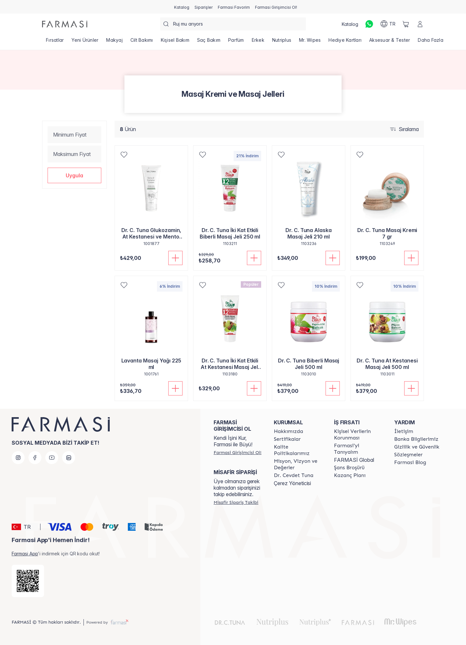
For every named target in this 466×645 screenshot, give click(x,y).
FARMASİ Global (354, 460)
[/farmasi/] (64, 24)
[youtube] (51, 457)
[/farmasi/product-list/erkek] (258, 42)
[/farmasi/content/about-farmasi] (358, 448)
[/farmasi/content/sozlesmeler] (408, 454)
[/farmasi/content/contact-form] (403, 431)
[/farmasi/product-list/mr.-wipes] (310, 42)
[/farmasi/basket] (406, 24)
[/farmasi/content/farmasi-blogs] (410, 462)
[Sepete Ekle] (175, 258)
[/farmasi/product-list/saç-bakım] (208, 42)
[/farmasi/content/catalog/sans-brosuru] (349, 467)
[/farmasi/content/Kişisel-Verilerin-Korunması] (358, 434)
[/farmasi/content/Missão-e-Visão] (298, 464)
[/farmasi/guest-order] (236, 502)
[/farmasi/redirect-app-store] (28, 581)
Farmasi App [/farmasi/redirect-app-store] (25, 553)
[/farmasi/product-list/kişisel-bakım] (175, 42)
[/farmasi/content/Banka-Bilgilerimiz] (416, 439)
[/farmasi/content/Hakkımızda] (288, 431)
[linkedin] (68, 457)
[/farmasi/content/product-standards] (287, 439)
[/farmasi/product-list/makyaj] (114, 42)
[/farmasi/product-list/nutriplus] (281, 42)
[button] (74, 175)
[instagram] (18, 457)
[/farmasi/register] (203, 7)
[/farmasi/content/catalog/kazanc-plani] (350, 475)
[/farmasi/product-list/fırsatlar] (55, 42)
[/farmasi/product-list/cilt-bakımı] (142, 42)
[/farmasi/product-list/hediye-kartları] (345, 42)
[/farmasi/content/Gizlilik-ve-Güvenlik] (416, 447)
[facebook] (34, 457)
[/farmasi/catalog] (182, 7)
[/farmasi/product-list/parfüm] (236, 42)
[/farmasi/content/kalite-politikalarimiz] (298, 450)
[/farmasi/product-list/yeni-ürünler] (85, 42)
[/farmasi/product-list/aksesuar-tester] (389, 42)
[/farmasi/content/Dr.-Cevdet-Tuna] (293, 475)
